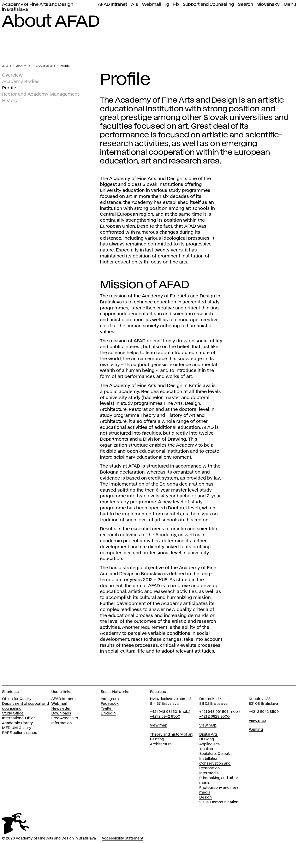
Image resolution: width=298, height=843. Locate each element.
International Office (19, 718)
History (10, 101)
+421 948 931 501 (164, 711)
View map (158, 725)
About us (23, 66)
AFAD (6, 66)
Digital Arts (208, 734)
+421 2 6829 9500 (214, 716)
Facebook (110, 703)
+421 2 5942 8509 (264, 711)
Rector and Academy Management (40, 95)
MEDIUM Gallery (16, 728)
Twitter (107, 708)
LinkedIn (108, 713)
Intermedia (209, 773)
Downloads (61, 713)
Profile (65, 66)
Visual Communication (218, 802)
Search (245, 4)
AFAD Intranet (112, 4)
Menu (290, 4)
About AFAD (45, 66)
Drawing (206, 739)
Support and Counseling (208, 4)
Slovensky (268, 4)
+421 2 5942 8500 (165, 716)
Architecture (161, 744)
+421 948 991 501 (213, 711)
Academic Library (17, 723)
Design (205, 797)
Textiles (206, 749)
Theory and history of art (171, 734)
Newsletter (61, 708)
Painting (157, 739)
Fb (176, 4)
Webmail (151, 4)
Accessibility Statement (122, 838)
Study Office (13, 713)
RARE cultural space (19, 733)
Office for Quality (16, 699)
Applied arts (209, 744)
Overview (12, 75)
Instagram (110, 699)
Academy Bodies (21, 82)
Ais (134, 4)
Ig (167, 4)
